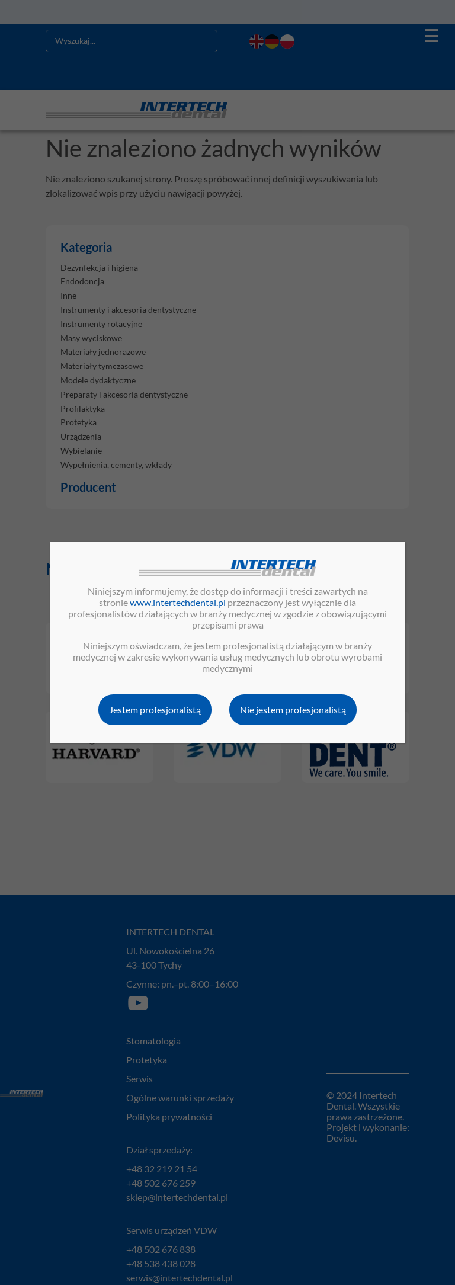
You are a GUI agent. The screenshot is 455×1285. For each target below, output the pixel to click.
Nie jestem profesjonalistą (293, 709)
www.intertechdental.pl (178, 602)
